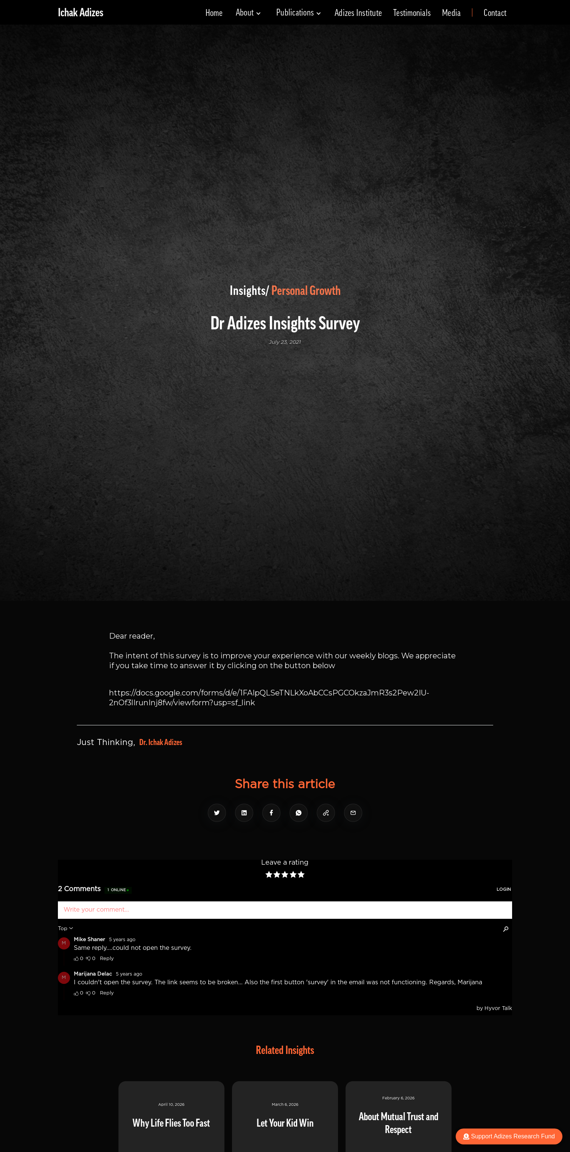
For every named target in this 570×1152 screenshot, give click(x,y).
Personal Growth (306, 290)
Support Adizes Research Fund (509, 1136)
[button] (248, 12)
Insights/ (249, 290)
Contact (495, 12)
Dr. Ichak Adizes (160, 742)
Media (451, 12)
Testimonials (412, 12)
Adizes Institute (358, 12)
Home (214, 12)
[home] (80, 12)
